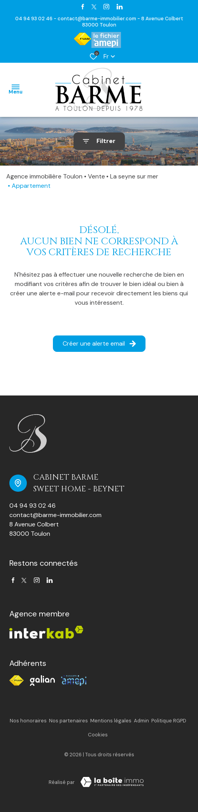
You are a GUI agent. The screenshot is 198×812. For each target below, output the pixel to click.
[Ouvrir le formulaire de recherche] (99, 141)
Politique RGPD (168, 720)
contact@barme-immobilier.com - (99, 18)
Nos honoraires (28, 720)
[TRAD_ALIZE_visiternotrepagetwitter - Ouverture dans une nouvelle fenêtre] (94, 7)
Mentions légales (110, 720)
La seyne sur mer (134, 176)
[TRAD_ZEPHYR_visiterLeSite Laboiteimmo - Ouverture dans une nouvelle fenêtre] (112, 782)
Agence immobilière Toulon (44, 176)
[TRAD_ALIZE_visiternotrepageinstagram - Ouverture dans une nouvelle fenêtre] (106, 7)
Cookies (98, 734)
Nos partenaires (68, 720)
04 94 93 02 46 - (36, 18)
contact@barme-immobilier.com (55, 515)
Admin (141, 720)
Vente (96, 176)
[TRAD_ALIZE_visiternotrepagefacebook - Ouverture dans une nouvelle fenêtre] (82, 6)
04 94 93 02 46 (32, 505)
